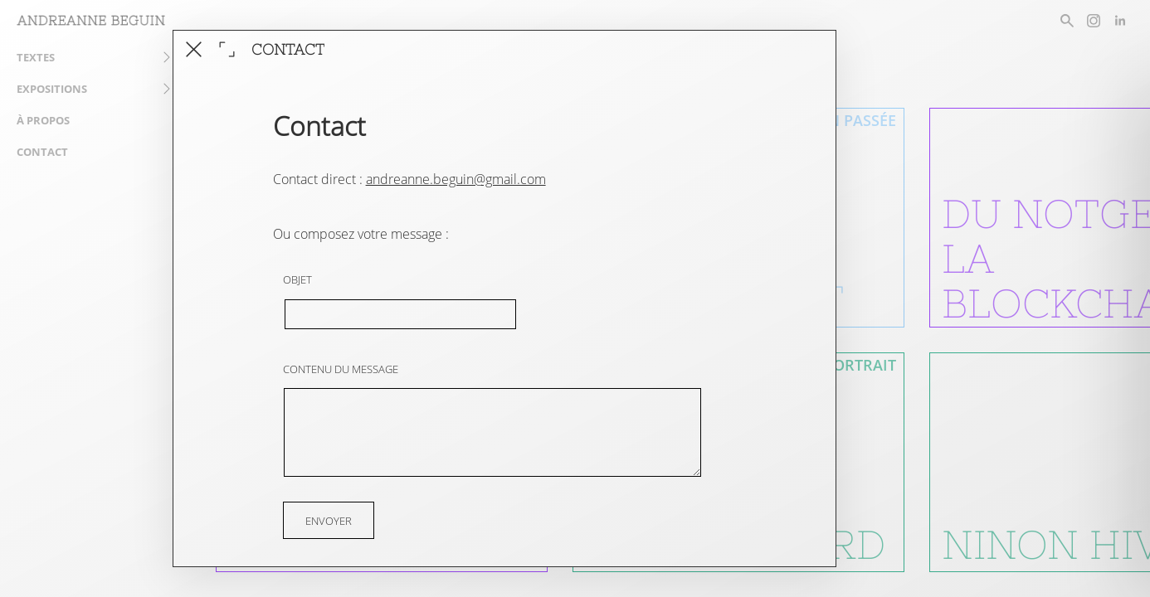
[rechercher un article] (1067, 21)
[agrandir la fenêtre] (226, 49)
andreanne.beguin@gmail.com (456, 179)
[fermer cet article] (193, 49)
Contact (42, 151)
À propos (43, 120)
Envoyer (328, 519)
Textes (36, 57)
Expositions (52, 88)
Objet (297, 279)
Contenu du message (340, 369)
